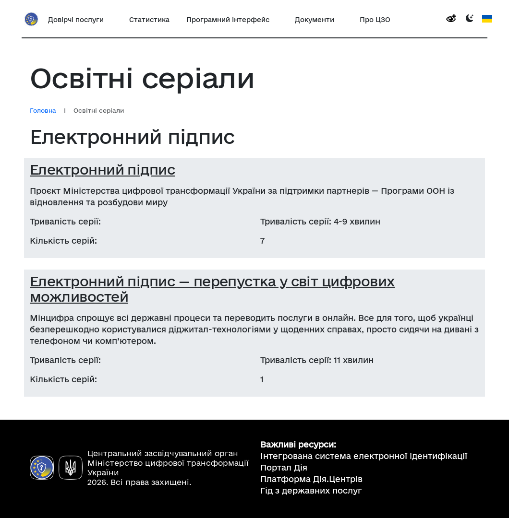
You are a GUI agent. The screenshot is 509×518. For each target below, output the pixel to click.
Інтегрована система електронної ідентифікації (363, 455)
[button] (80, 19)
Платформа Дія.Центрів (311, 478)
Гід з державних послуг (311, 490)
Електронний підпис (102, 169)
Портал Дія (283, 467)
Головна (43, 110)
